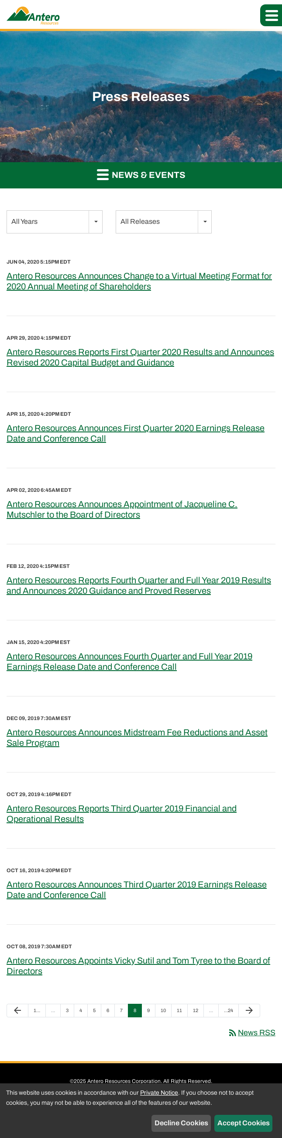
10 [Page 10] (165, 1012)
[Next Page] (249, 1011)
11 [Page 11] (181, 1012)
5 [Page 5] (97, 1012)
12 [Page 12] (198, 1012)
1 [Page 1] (38, 1012)
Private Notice (159, 1092)
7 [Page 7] (124, 1012)
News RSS (251, 1032)
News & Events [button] (141, 174)
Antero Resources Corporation (124, 1081)
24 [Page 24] (229, 1012)
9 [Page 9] (151, 1012)
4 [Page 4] (83, 1012)
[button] (271, 15)
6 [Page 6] (110, 1012)
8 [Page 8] (137, 1012)
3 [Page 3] (69, 1012)
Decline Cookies (181, 1123)
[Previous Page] (17, 1011)
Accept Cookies (243, 1123)
